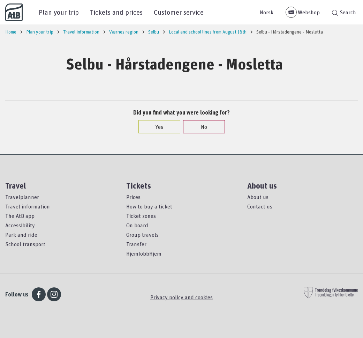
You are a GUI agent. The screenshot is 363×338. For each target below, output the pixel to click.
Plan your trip (59, 12)
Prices (133, 196)
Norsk (266, 12)
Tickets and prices (116, 12)
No (200, 126)
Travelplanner (22, 196)
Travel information (27, 206)
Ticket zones (141, 215)
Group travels (142, 234)
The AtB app (20, 215)
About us (258, 196)
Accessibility (20, 225)
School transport (25, 244)
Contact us (259, 206)
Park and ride (21, 234)
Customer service (179, 12)
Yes (155, 126)
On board (137, 225)
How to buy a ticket (149, 206)
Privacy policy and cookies (181, 297)
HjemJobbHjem (143, 253)
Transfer (136, 244)
